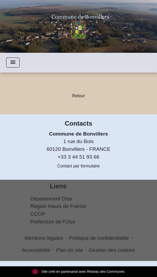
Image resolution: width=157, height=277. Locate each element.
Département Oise (51, 198)
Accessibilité (36, 250)
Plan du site (69, 250)
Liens (58, 186)
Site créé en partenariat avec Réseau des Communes (78, 271)
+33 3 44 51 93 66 (78, 157)
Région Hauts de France (58, 206)
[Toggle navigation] (13, 63)
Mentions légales (44, 238)
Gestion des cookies (112, 250)
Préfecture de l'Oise (52, 221)
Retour (78, 95)
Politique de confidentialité (99, 238)
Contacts (78, 123)
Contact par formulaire (78, 166)
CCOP (37, 214)
